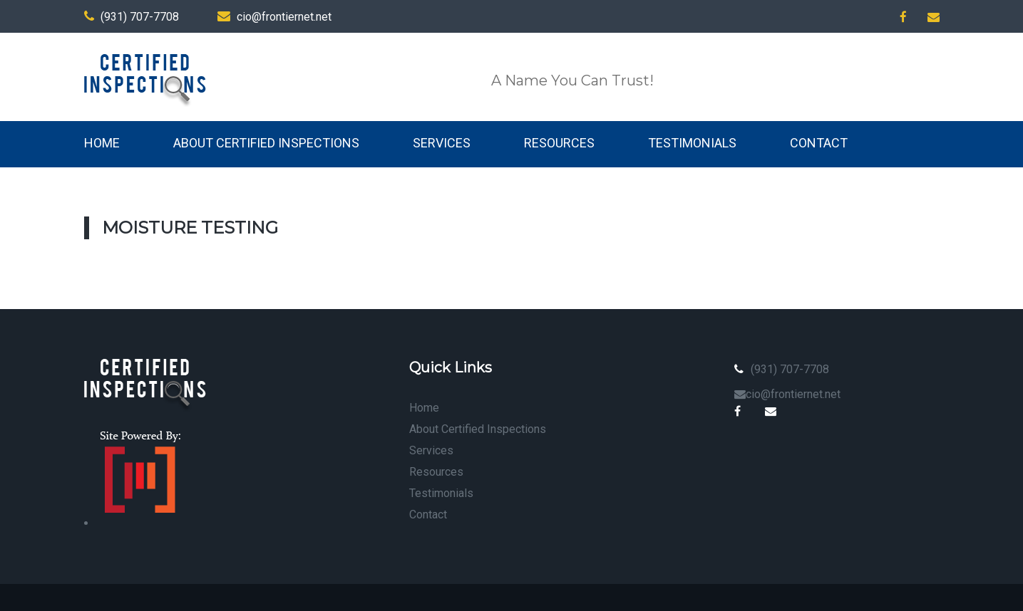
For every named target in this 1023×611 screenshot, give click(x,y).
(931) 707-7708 (131, 17)
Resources (559, 142)
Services (442, 142)
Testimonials (692, 142)
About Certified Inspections (266, 142)
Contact (819, 142)
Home (102, 142)
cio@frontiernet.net (274, 17)
